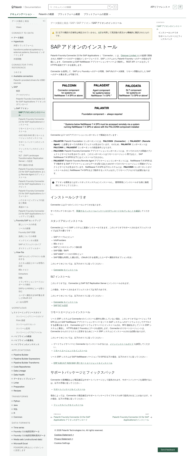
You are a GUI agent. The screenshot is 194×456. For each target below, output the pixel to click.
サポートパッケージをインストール (69, 389)
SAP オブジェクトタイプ (30, 244)
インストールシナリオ (168, 33)
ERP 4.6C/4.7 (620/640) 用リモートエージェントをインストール (83, 363)
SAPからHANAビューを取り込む (31, 290)
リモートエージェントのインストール (31, 130)
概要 (18, 91)
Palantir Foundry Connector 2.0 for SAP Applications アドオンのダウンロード (31, 101)
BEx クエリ (24, 270)
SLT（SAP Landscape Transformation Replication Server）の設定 (31, 158)
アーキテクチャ (23, 95)
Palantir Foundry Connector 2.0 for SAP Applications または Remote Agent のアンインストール (32, 173)
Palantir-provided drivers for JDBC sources (29, 81)
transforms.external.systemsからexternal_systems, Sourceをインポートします (29, 52)
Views (18, 27)
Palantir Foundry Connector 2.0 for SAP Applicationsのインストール (32, 122)
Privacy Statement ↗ (63, 439)
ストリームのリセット (26, 324)
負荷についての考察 (27, 236)
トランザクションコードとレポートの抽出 (31, 283)
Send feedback (168, 450)
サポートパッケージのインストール (31, 143)
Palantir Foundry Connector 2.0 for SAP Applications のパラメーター (32, 193)
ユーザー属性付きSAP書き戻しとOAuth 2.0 (31, 296)
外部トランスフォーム (23, 46)
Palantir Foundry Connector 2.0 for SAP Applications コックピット (32, 184)
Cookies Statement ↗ (64, 435)
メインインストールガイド (122, 344)
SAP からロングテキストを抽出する (32, 257)
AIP (100, 33)
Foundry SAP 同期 (27, 232)
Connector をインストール (66, 270)
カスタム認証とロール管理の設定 (31, 264)
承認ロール (23, 207)
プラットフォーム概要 (69, 14)
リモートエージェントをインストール (70, 351)
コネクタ (18, 72)
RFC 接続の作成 (26, 165)
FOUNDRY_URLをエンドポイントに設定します (29, 449)
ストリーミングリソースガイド (30, 316)
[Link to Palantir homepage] (17, 7)
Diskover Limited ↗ (129, 56)
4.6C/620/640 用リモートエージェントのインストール (31, 136)
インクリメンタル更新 (28, 240)
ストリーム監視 (23, 328)
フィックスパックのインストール (31, 150)
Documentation (33, 7)
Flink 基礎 (20, 320)
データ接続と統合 (59, 23)
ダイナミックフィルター (29, 248)
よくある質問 (22, 302)
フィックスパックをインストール (68, 405)
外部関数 (18, 59)
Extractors (23, 274)
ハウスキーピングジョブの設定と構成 (31, 201)
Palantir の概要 (46, 14)
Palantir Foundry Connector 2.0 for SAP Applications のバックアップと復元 (32, 213)
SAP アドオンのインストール (31, 113)
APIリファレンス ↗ (160, 7)
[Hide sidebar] (44, 20)
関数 (21, 278)
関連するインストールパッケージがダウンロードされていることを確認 (108, 211)
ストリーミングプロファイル (29, 332)
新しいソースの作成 (27, 225)
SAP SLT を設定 (61, 305)
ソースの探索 (24, 228)
